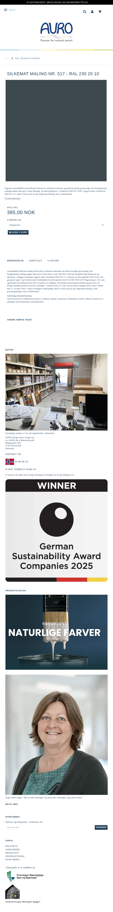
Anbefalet (35, 260)
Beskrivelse (15, 260)
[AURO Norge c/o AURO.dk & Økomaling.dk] (57, 30)
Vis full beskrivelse (12, 198)
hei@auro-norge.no (25, 469)
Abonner (101, 827)
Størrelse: (14, 220)
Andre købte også (19, 320)
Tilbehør (53, 260)
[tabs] (85, 11)
